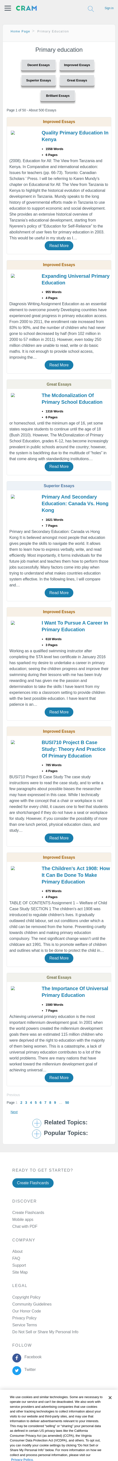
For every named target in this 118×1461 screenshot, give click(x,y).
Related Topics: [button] (65, 1122)
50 (67, 1103)
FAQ (16, 1258)
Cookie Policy (14, 1414)
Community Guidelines (32, 1304)
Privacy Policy (24, 1318)
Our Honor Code (26, 1311)
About (17, 1251)
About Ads (11, 1421)
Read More (59, 246)
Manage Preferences (30, 1332)
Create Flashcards (33, 1183)
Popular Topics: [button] (66, 1133)
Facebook (31, 1357)
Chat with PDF (25, 1226)
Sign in (109, 8)
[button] (7, 8)
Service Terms (24, 1325)
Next (14, 1112)
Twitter (29, 1369)
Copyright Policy (26, 1297)
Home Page (20, 31)
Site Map (20, 1272)
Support (19, 1265)
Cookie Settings (16, 1434)
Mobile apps (22, 1219)
